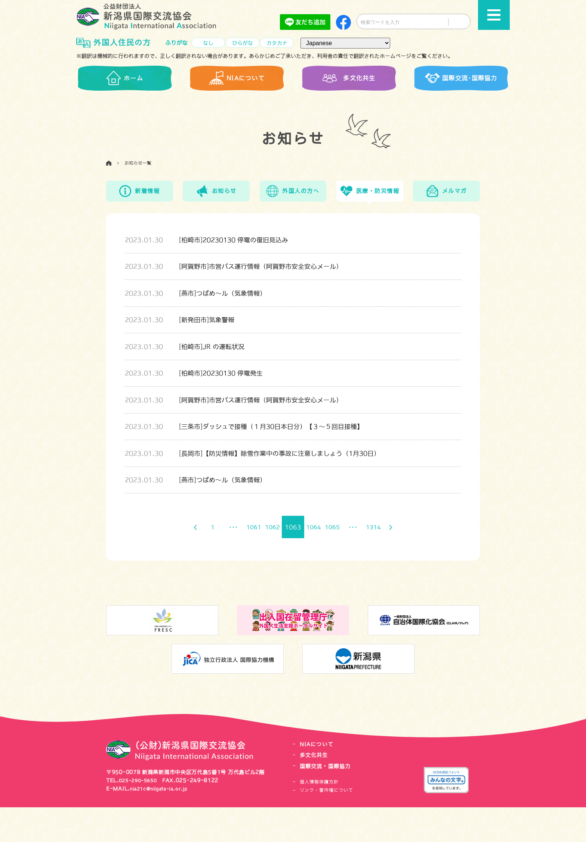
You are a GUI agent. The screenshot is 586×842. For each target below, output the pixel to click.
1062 (270, 562)
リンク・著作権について (326, 825)
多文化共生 (315, 790)
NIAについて (318, 779)
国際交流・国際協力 (327, 801)
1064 (315, 562)
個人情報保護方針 (319, 816)
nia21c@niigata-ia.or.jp (163, 823)
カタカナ (277, 43)
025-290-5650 (140, 815)
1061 (248, 562)
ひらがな (242, 43)
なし (208, 43)
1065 (338, 562)
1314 (382, 562)
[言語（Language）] (345, 43)
